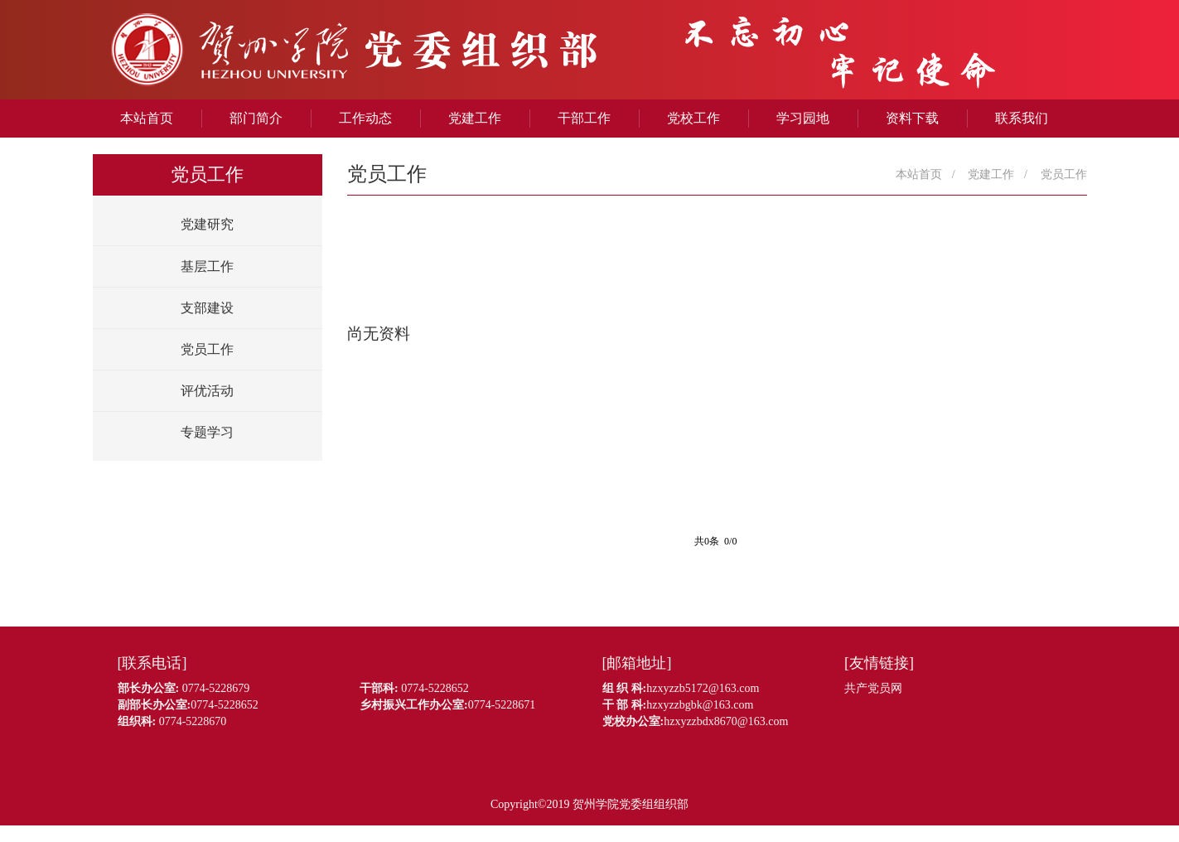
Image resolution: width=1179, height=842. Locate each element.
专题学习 (207, 432)
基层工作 (207, 266)
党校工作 (693, 118)
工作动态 (365, 118)
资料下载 (912, 118)
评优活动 (207, 391)
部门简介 (256, 118)
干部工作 (584, 118)
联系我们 (1021, 118)
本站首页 (146, 118)
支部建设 (207, 308)
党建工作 (474, 118)
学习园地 (802, 118)
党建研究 (207, 224)
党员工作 (207, 349)
